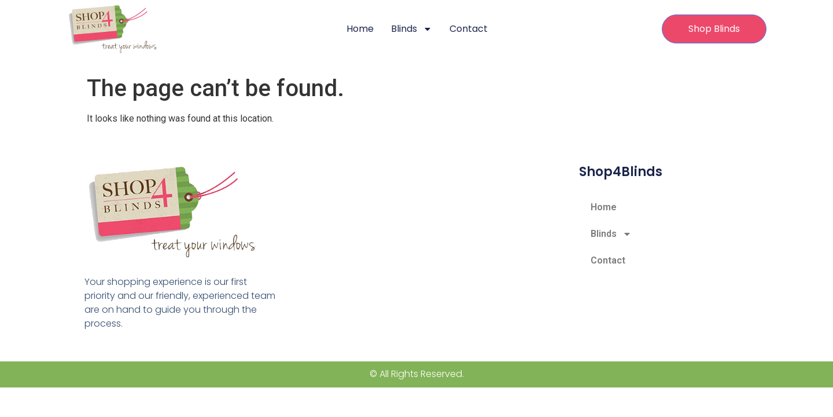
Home (360, 28)
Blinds (411, 28)
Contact (468, 28)
